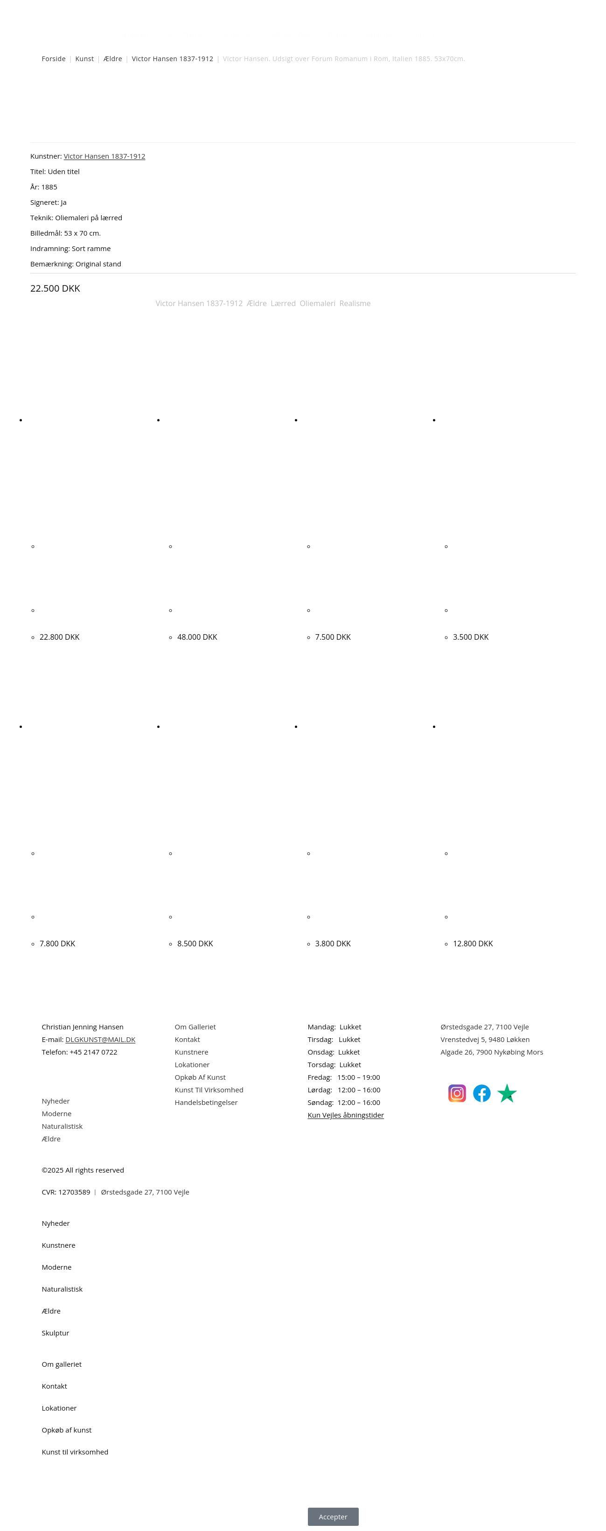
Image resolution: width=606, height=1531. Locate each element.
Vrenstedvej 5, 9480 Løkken (485, 1039)
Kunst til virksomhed (75, 1451)
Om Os (423, 34)
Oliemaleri (317, 303)
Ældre (338, 34)
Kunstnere (185, 34)
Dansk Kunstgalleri (84, 9)
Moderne (235, 34)
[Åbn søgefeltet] (449, 31)
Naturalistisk (289, 34)
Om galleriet (62, 1364)
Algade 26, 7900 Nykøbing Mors (492, 1051)
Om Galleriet (195, 1026)
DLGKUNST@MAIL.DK (100, 1039)
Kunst (84, 58)
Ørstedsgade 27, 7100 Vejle (485, 1026)
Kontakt (187, 1039)
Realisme (355, 303)
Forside (54, 58)
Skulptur (379, 34)
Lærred (283, 303)
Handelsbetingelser (206, 1102)
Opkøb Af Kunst (200, 1077)
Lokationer (192, 1064)
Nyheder (135, 34)
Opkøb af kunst (67, 1429)
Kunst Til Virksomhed (209, 1089)
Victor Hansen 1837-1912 (173, 58)
